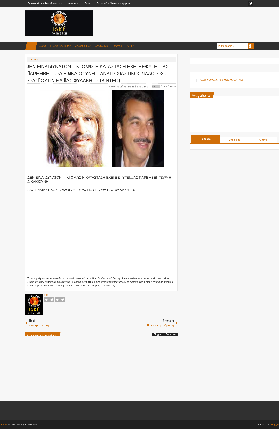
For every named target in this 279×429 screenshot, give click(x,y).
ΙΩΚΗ (112, 86)
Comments (234, 139)
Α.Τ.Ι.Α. (131, 46)
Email (172, 86)
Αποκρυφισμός (83, 46)
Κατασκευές (74, 3)
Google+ (57, 299)
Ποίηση (88, 3)
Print (164, 86)
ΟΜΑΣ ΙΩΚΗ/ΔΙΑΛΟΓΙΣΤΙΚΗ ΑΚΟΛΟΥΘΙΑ (221, 80)
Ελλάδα (42, 46)
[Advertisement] (183, 19)
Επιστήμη (117, 46)
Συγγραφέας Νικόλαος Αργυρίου (113, 3)
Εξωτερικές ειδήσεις (60, 46)
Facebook (46, 299)
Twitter (51, 299)
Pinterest (62, 299)
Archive (263, 139)
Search (251, 46)
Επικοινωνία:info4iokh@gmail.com (45, 3)
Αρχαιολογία (101, 46)
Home (31, 46)
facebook (250, 3)
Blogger (158, 334)
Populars (206, 139)
